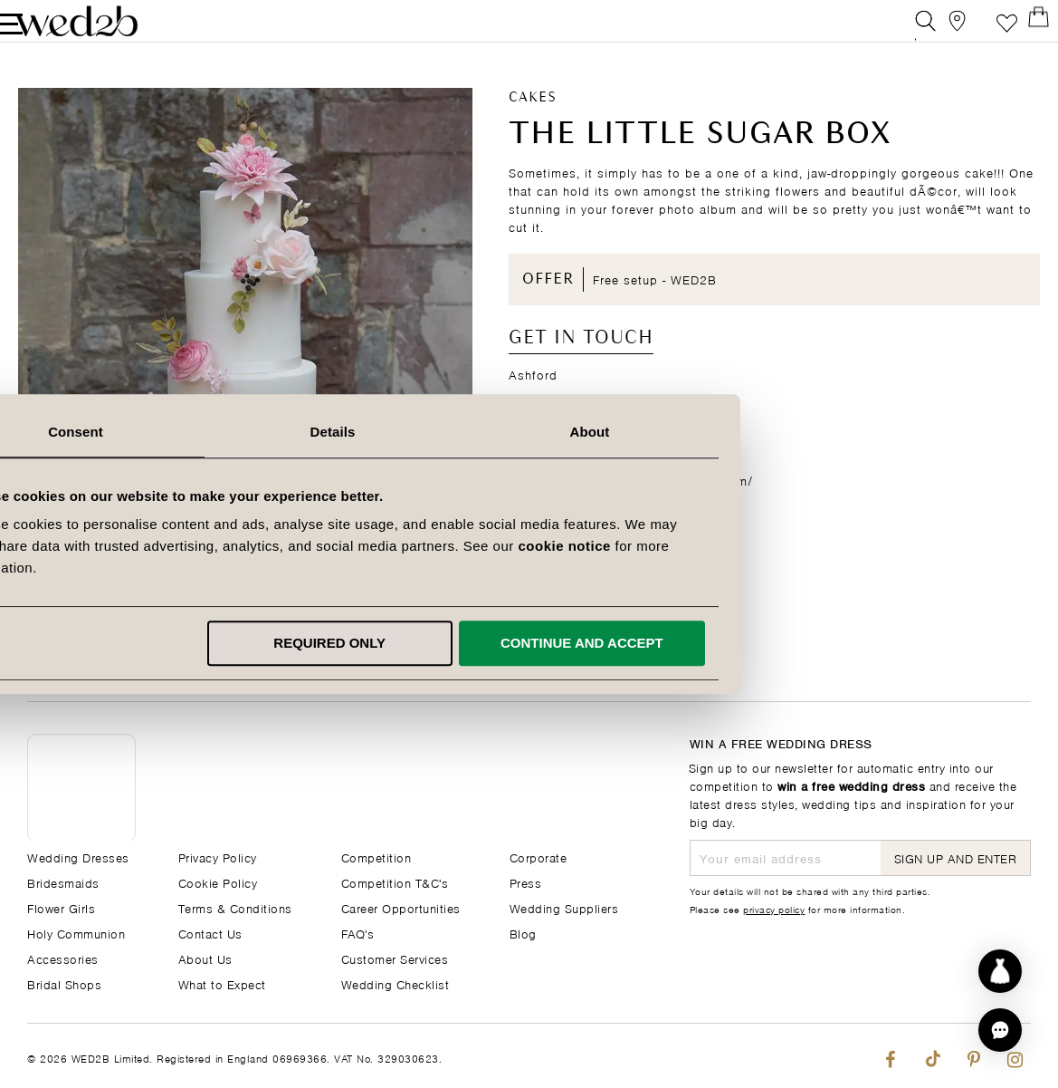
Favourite (979, 31)
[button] (1000, 1030)
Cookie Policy (218, 882)
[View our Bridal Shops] (939, 31)
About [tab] (786, 431)
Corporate (538, 856)
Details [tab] (529, 431)
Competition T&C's (395, 882)
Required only (526, 642)
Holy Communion (76, 932)
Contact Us (210, 932)
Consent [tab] (272, 431)
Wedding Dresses (78, 856)
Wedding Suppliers (564, 907)
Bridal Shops (64, 983)
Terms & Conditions (235, 907)
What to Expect (222, 983)
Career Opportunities (401, 907)
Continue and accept (778, 642)
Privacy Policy (217, 856)
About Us (205, 958)
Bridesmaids (63, 882)
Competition (376, 856)
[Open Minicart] (1020, 31)
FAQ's (358, 932)
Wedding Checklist (395, 983)
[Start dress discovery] (1000, 971)
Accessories (63, 958)
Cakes (533, 118)
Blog (523, 932)
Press (526, 882)
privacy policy (774, 908)
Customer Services (395, 958)
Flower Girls (61, 907)
